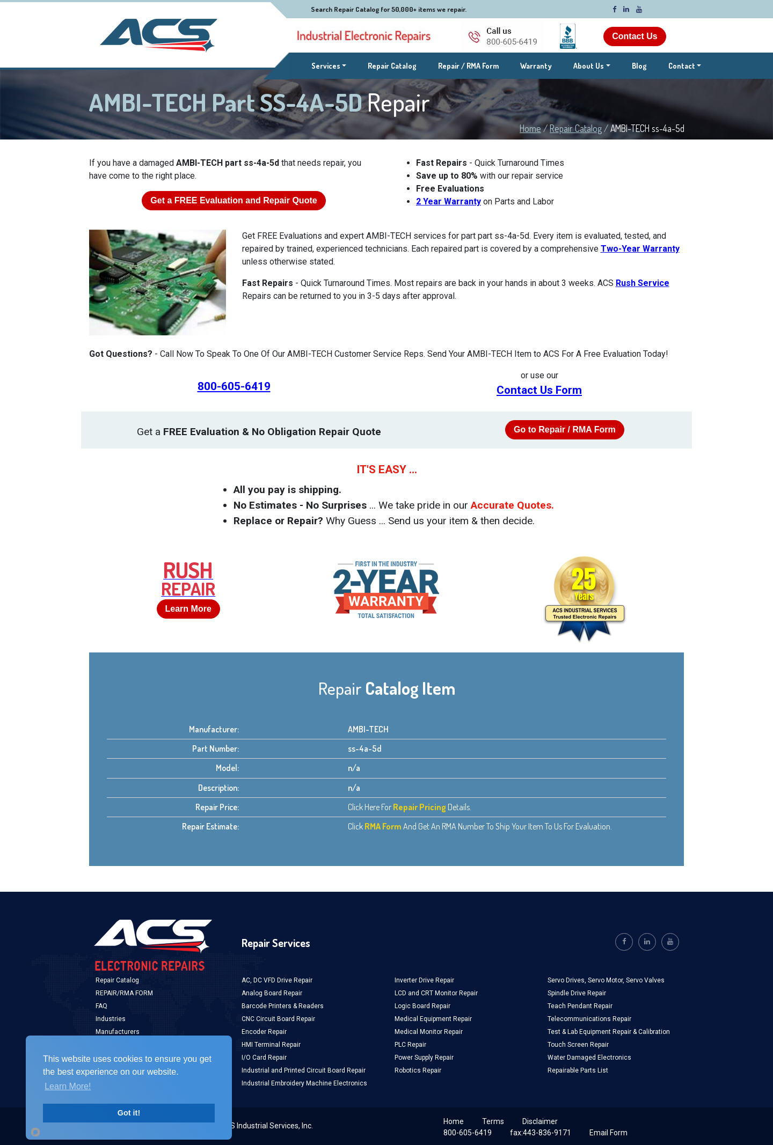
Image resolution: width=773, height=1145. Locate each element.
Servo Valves (645, 980)
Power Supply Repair (424, 1057)
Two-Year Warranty (640, 249)
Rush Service (642, 283)
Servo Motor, (607, 980)
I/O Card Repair (264, 1057)
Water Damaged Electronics (589, 1057)
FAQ (101, 1006)
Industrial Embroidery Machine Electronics (304, 1083)
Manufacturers (118, 1032)
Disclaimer (540, 1121)
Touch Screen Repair (578, 1044)
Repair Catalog (392, 65)
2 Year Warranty (448, 201)
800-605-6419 (234, 386)
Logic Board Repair (422, 1006)
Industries (111, 1019)
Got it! (129, 1113)
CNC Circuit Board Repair (278, 1019)
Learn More (188, 608)
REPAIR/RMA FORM (124, 993)
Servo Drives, (568, 980)
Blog (639, 65)
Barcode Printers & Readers (283, 1006)
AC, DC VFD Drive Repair (277, 980)
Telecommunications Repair (589, 1019)
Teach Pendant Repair (580, 1006)
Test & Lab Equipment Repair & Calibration (609, 1032)
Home (530, 128)
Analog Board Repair (272, 993)
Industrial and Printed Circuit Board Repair (304, 1070)
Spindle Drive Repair (577, 993)
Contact (681, 65)
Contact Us (634, 36)
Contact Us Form (539, 390)
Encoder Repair (264, 1032)
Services (329, 65)
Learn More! (68, 1086)
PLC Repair (410, 1044)
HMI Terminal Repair (271, 1044)
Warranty (536, 65)
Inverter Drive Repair (424, 980)
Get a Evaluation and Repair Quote (233, 200)
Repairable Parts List (578, 1070)
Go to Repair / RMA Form (565, 429)
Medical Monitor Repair (429, 1032)
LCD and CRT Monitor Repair (436, 993)
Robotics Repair (418, 1070)
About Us (588, 65)
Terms (493, 1121)
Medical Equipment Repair (433, 1019)
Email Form (608, 1132)
